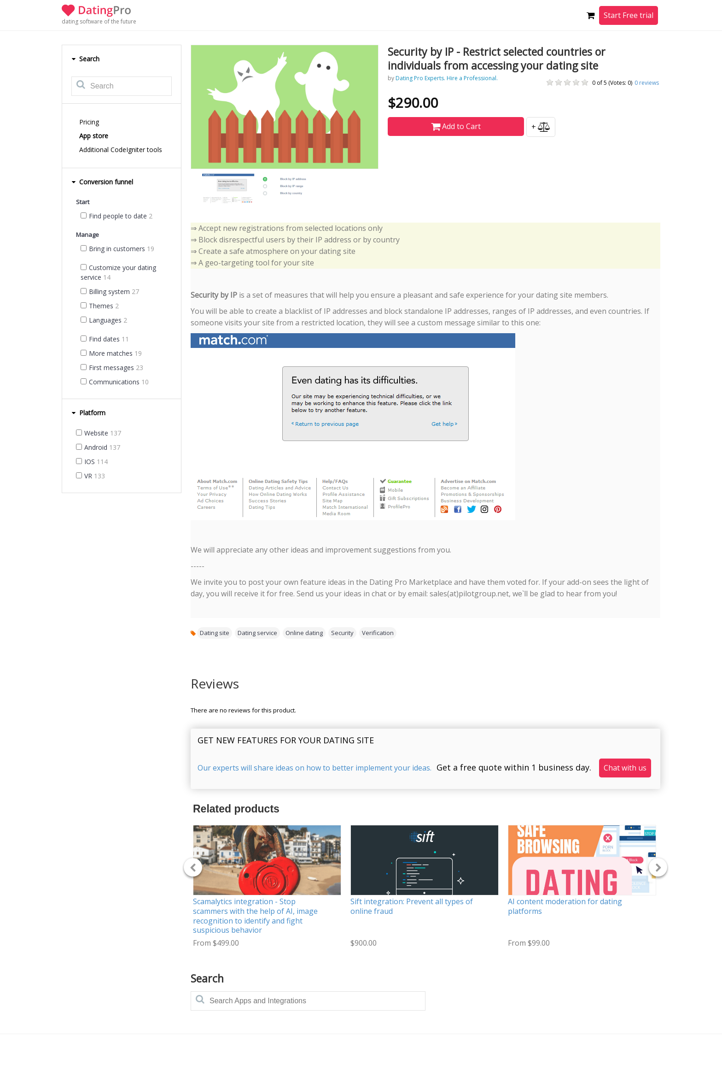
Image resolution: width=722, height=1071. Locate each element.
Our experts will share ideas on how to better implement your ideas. (314, 768)
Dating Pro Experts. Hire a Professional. (447, 78)
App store (93, 135)
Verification (378, 633)
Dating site (214, 633)
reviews (647, 83)
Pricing (89, 122)
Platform (88, 412)
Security (342, 633)
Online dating (304, 633)
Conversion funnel (102, 181)
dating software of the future (99, 21)
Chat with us (625, 768)
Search (85, 58)
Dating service (257, 633)
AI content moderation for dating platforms (565, 906)
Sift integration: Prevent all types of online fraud (411, 906)
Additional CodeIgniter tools (120, 149)
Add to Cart (456, 126)
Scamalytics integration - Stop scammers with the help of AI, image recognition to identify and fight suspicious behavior (255, 915)
